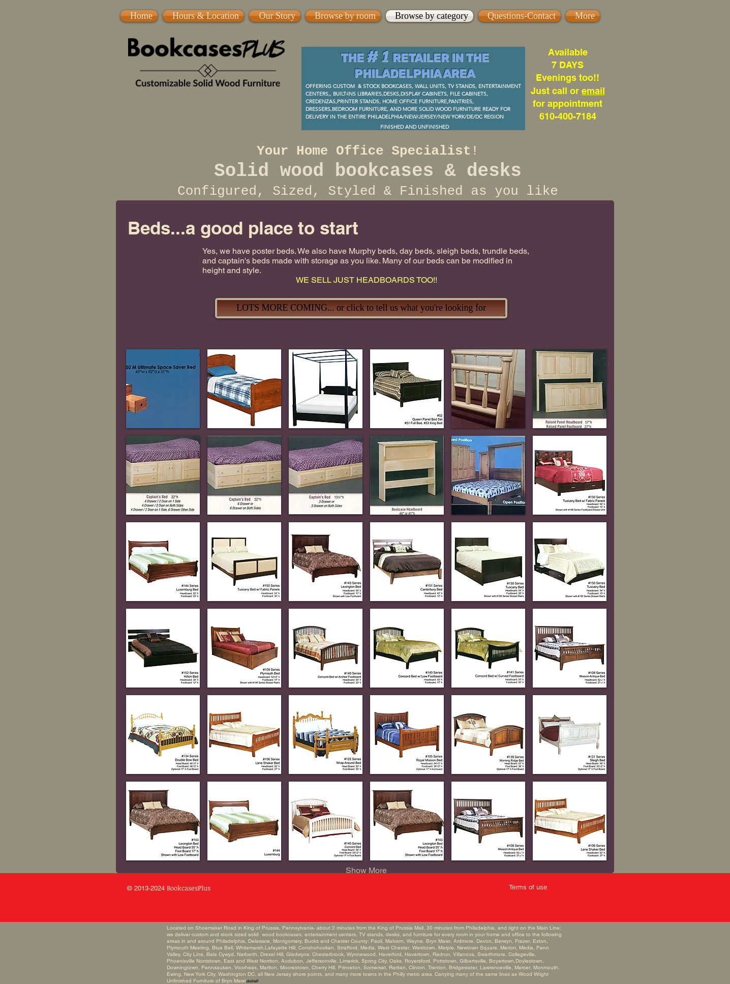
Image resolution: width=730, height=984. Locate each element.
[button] (163, 388)
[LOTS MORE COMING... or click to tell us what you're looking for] (361, 308)
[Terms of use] (528, 887)
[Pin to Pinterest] (305, 10)
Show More (366, 870)
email (593, 90)
